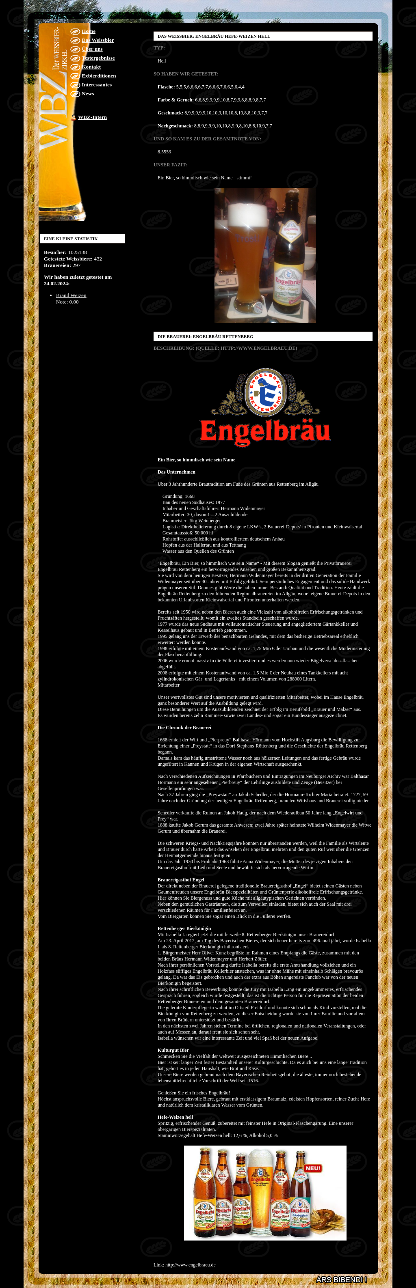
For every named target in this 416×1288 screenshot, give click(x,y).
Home (88, 31)
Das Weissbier (98, 40)
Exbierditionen (99, 76)
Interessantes (97, 85)
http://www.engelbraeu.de (190, 1265)
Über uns (92, 49)
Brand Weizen (71, 295)
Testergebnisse (98, 58)
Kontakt (91, 67)
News (88, 93)
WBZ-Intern (92, 117)
